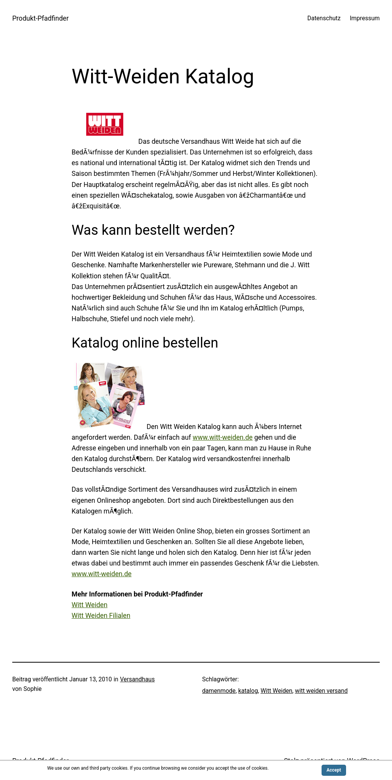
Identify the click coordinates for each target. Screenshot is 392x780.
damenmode (218, 690)
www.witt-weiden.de (223, 437)
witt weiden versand (321, 690)
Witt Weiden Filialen (101, 615)
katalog (248, 690)
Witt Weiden (90, 605)
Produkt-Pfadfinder (40, 18)
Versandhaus (137, 679)
